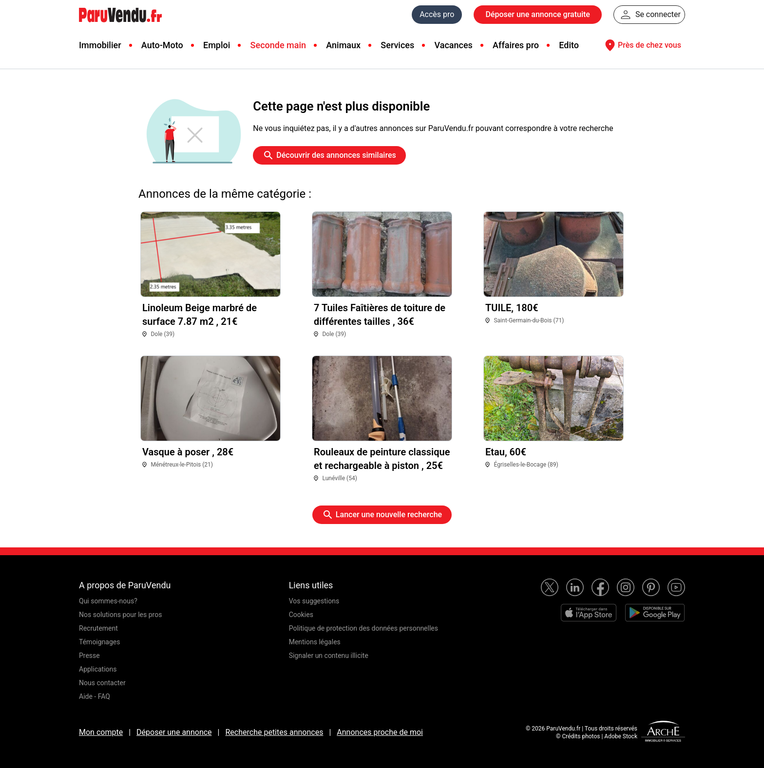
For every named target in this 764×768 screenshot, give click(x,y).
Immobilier (100, 45)
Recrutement (98, 628)
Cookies (301, 614)
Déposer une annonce (174, 732)
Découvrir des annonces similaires (329, 155)
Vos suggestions (314, 601)
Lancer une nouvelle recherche (382, 515)
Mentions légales (315, 642)
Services (397, 45)
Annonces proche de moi (380, 732)
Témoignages (99, 642)
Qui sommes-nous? (108, 601)
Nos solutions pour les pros (120, 614)
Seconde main (278, 45)
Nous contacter (102, 683)
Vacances (454, 45)
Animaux (343, 45)
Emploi (216, 45)
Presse (89, 655)
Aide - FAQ (94, 696)
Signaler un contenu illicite (328, 655)
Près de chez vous (641, 45)
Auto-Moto (162, 45)
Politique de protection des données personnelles (363, 628)
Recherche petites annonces (274, 732)
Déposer (537, 14)
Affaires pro (516, 45)
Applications (98, 669)
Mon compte (101, 732)
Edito (569, 45)
